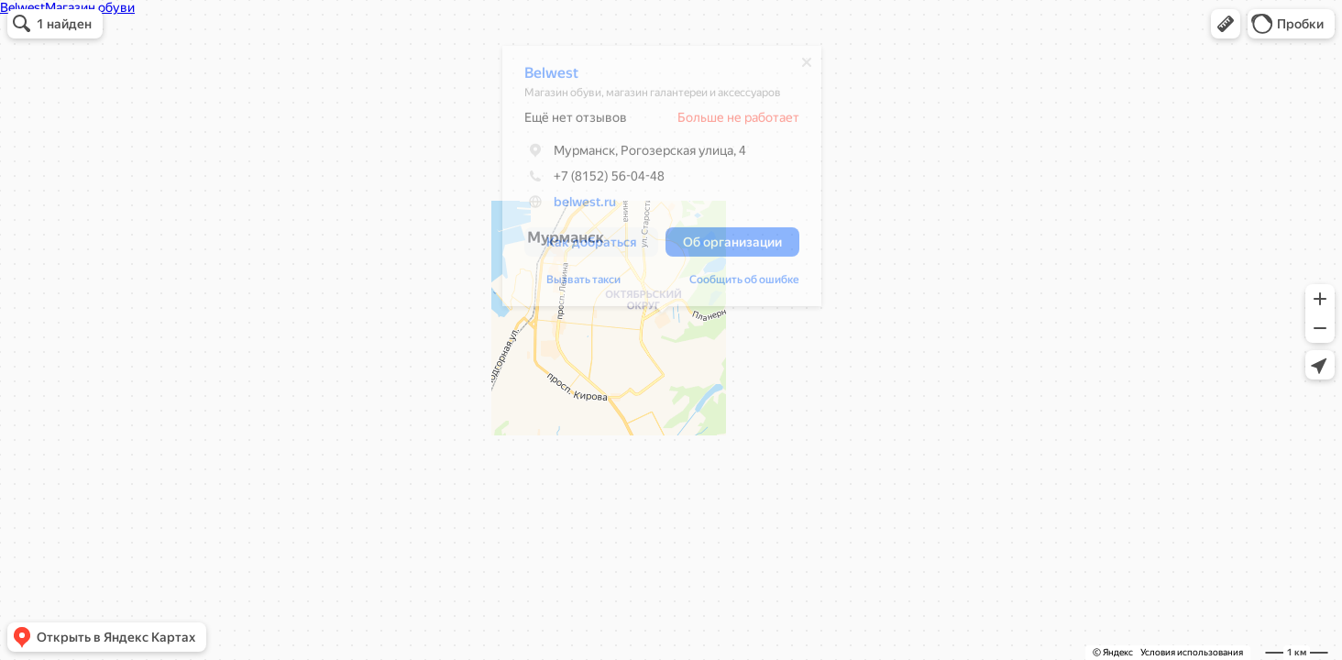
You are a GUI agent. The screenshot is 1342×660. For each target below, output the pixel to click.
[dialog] (661, 180)
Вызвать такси (583, 284)
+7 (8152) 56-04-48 (594, 180)
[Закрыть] (806, 67)
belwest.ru (585, 206)
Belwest (551, 77)
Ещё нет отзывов (575, 122)
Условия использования (1191, 652)
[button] (1225, 23)
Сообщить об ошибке (744, 284)
